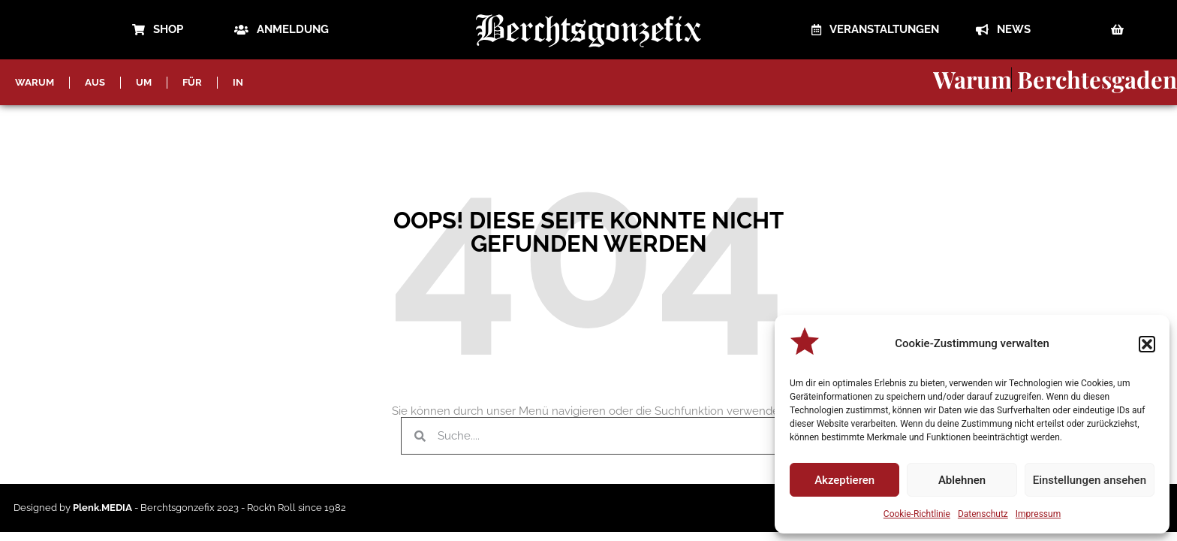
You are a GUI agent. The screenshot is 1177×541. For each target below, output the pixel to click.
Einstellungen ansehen (1089, 480)
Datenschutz (983, 514)
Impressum (1038, 514)
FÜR (192, 82)
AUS (95, 82)
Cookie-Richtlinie (917, 514)
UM (144, 82)
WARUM (34, 82)
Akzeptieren (844, 480)
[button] (1146, 344)
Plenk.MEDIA (102, 507)
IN (238, 82)
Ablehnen (962, 480)
